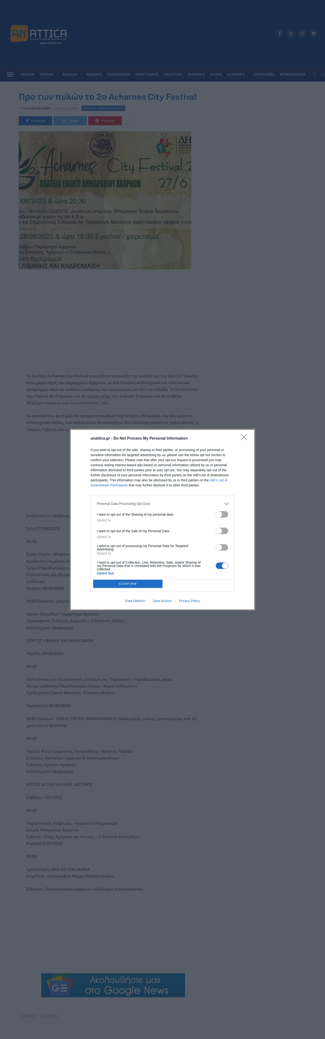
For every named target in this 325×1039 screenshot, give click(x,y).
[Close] (245, 438)
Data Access (162, 601)
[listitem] (162, 503)
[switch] (222, 514)
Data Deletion (135, 601)
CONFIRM (128, 583)
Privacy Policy (189, 601)
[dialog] (162, 519)
